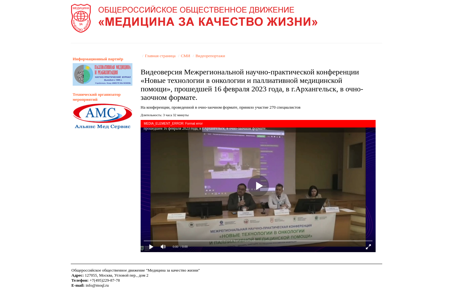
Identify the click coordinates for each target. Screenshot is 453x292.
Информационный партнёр (98, 59)
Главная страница (160, 55)
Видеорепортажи (210, 55)
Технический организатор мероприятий (96, 97)
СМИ (185, 55)
